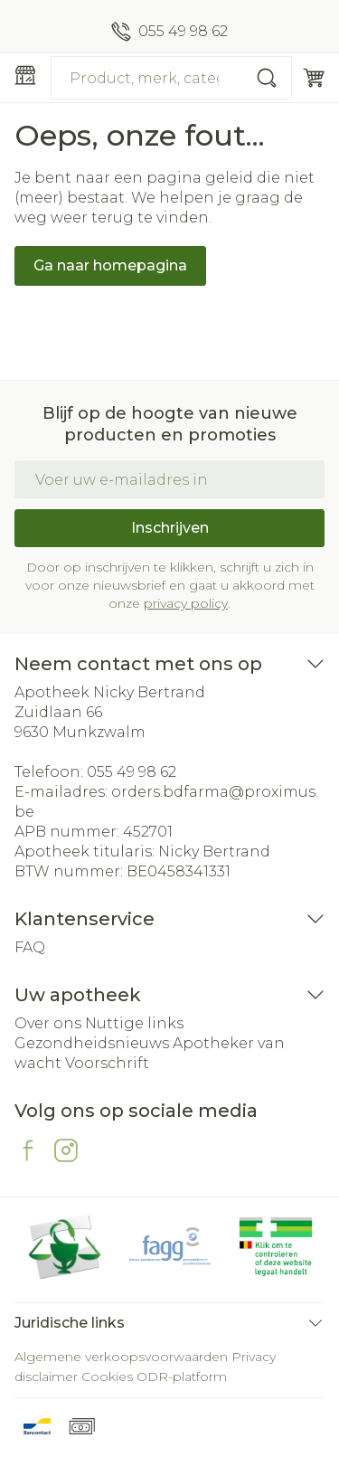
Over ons (47, 1023)
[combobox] (171, 77)
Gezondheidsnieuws (91, 1043)
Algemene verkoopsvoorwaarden (121, 1356)
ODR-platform (182, 1376)
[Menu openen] (25, 75)
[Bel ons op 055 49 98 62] (169, 32)
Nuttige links (134, 1023)
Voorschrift (107, 1063)
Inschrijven (170, 527)
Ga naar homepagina (110, 265)
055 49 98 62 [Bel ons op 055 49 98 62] (131, 772)
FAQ (29, 947)
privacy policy (186, 603)
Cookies (107, 1376)
